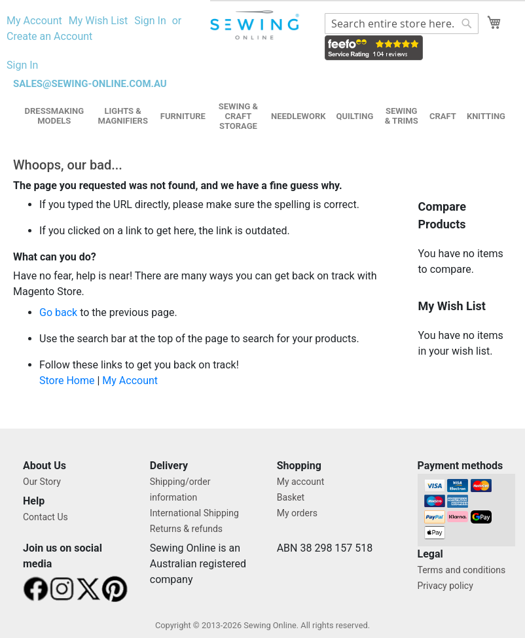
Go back (58, 312)
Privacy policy (445, 585)
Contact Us (45, 517)
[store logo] (256, 25)
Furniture (183, 116)
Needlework (298, 116)
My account (301, 481)
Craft (442, 116)
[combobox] (402, 23)
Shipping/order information (180, 489)
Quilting (355, 116)
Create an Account (49, 36)
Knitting (486, 116)
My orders (297, 513)
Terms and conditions (462, 570)
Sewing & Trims (401, 116)
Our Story (42, 481)
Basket (291, 497)
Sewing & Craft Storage (238, 116)
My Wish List (98, 20)
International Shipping (194, 513)
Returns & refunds (186, 528)
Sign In (150, 20)
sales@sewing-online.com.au (90, 84)
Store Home (66, 380)
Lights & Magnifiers (123, 116)
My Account (34, 20)
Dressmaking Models (54, 116)
